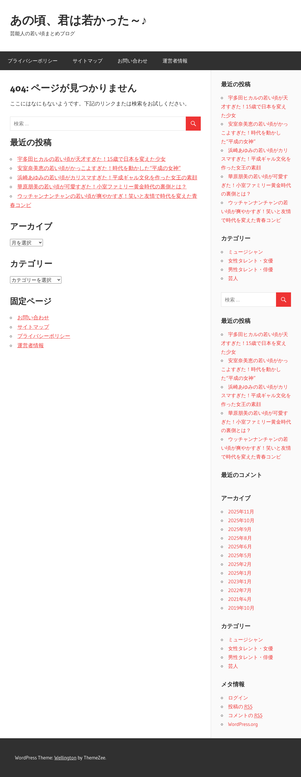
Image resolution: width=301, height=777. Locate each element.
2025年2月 (240, 564)
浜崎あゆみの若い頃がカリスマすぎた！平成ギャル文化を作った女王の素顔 (107, 177)
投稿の (240, 706)
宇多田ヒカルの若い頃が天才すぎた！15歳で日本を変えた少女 (91, 159)
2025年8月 (240, 538)
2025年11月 (241, 511)
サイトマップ (88, 61)
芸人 (233, 278)
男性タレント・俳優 (250, 269)
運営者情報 (175, 61)
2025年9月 (240, 529)
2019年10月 (241, 608)
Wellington (65, 757)
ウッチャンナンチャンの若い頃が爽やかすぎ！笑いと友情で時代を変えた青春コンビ (256, 211)
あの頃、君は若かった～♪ (78, 20)
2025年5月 (240, 555)
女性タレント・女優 (250, 260)
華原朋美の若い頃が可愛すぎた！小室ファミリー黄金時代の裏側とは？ (102, 186)
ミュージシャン (245, 252)
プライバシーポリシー (33, 61)
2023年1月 (240, 581)
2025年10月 (241, 520)
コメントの (245, 715)
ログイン (238, 698)
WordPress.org (243, 724)
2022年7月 (240, 590)
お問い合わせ (133, 61)
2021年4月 (240, 599)
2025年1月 (240, 573)
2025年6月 (240, 546)
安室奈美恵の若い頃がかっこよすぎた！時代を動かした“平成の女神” (99, 168)
